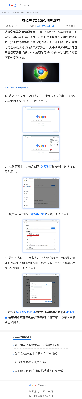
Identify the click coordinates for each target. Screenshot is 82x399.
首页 (11, 12)
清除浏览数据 (38, 214)
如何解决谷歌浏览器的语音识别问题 (37, 344)
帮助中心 (17, 12)
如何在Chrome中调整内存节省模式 (36, 353)
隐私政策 (34, 391)
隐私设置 (46, 166)
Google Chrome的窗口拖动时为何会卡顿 (39, 370)
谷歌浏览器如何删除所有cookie (34, 362)
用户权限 (48, 391)
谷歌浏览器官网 (45, 25)
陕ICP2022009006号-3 (41, 396)
